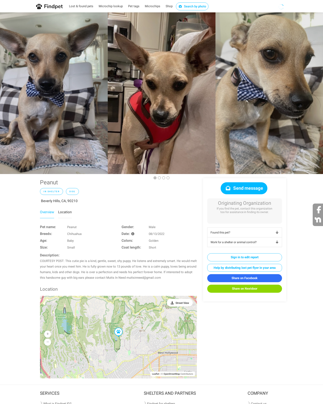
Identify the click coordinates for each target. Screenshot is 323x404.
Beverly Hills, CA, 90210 (59, 201)
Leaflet (155, 374)
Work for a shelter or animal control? (245, 242)
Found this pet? (245, 232)
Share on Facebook (244, 278)
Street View (182, 302)
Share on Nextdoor (244, 288)
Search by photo (192, 6)
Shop (169, 6)
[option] (54, 93)
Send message (244, 188)
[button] (115, 328)
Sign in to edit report (245, 257)
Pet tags (133, 6)
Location (65, 212)
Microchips (152, 6)
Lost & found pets (81, 6)
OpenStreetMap (172, 374)
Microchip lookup (111, 6)
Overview (47, 212)
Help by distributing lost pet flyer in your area (245, 268)
